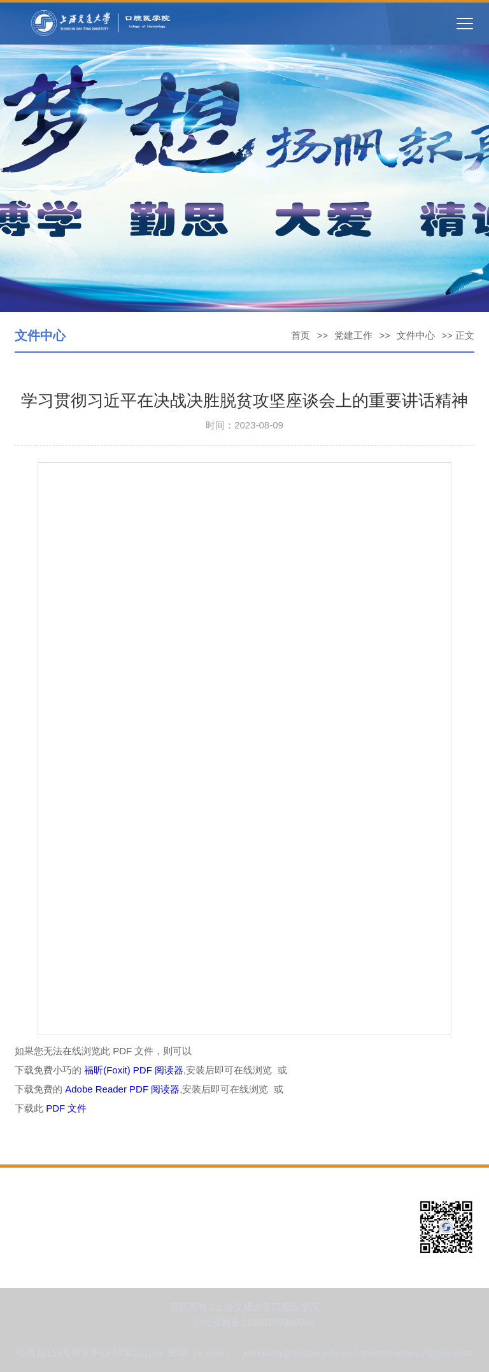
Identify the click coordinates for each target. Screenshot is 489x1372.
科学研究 (32, 1246)
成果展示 (165, 1246)
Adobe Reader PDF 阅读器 (122, 1089)
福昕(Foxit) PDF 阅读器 (133, 1069)
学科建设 (32, 1226)
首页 (300, 335)
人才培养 (165, 1226)
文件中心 (416, 335)
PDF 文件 (66, 1108)
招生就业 (299, 1246)
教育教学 (299, 1226)
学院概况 (32, 1206)
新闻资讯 (165, 1206)
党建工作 (353, 335)
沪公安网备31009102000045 (254, 1322)
